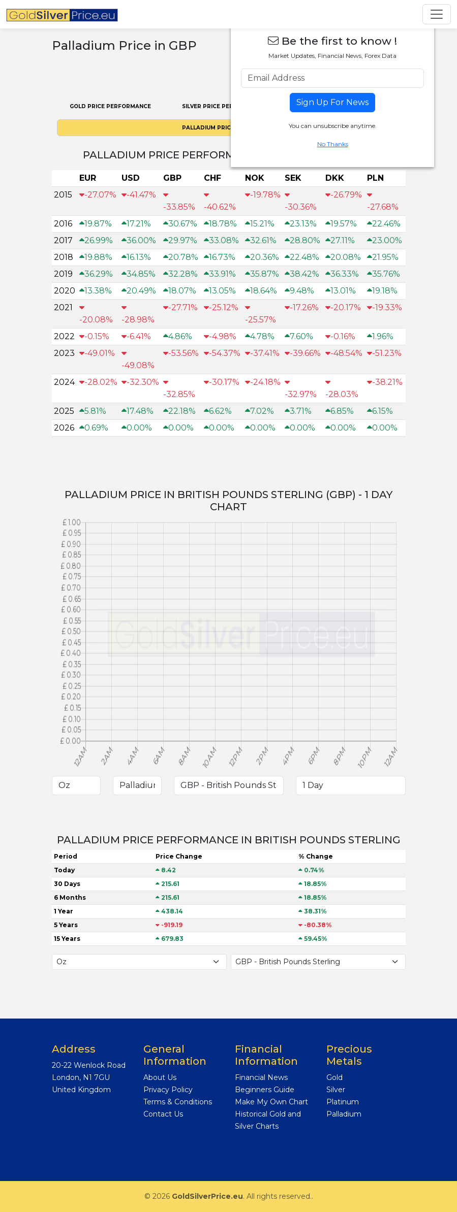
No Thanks (332, 144)
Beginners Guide (264, 1089)
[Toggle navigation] (436, 14)
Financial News (261, 1077)
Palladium (343, 1114)
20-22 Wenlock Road (89, 1065)
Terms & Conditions (177, 1101)
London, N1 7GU (81, 1077)
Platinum (342, 1101)
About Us (159, 1077)
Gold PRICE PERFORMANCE (110, 106)
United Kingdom (81, 1089)
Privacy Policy (168, 1089)
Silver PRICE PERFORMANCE (224, 106)
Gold (334, 1077)
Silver (335, 1089)
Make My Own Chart (271, 1101)
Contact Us (163, 1114)
